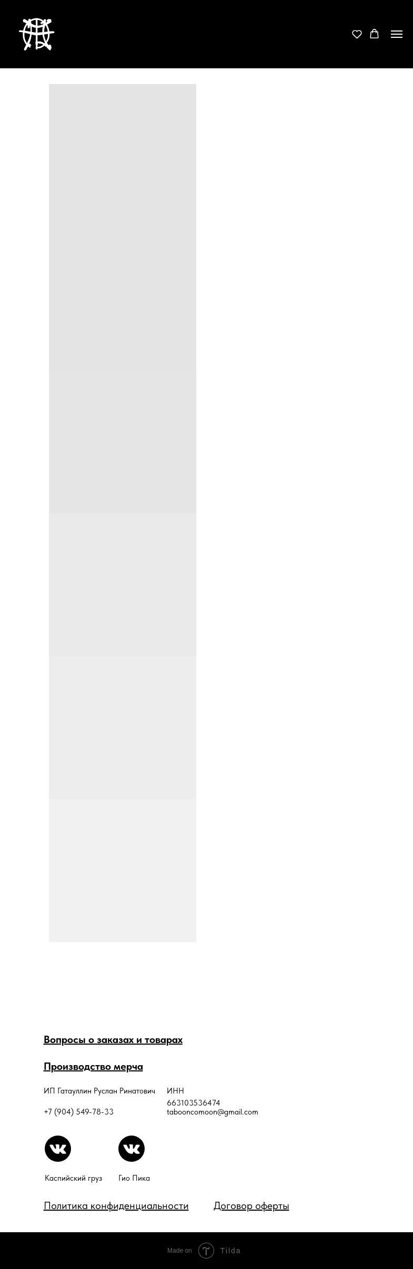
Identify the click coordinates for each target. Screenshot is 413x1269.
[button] (357, 34)
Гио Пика (134, 1178)
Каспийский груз (73, 1178)
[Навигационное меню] (396, 34)
